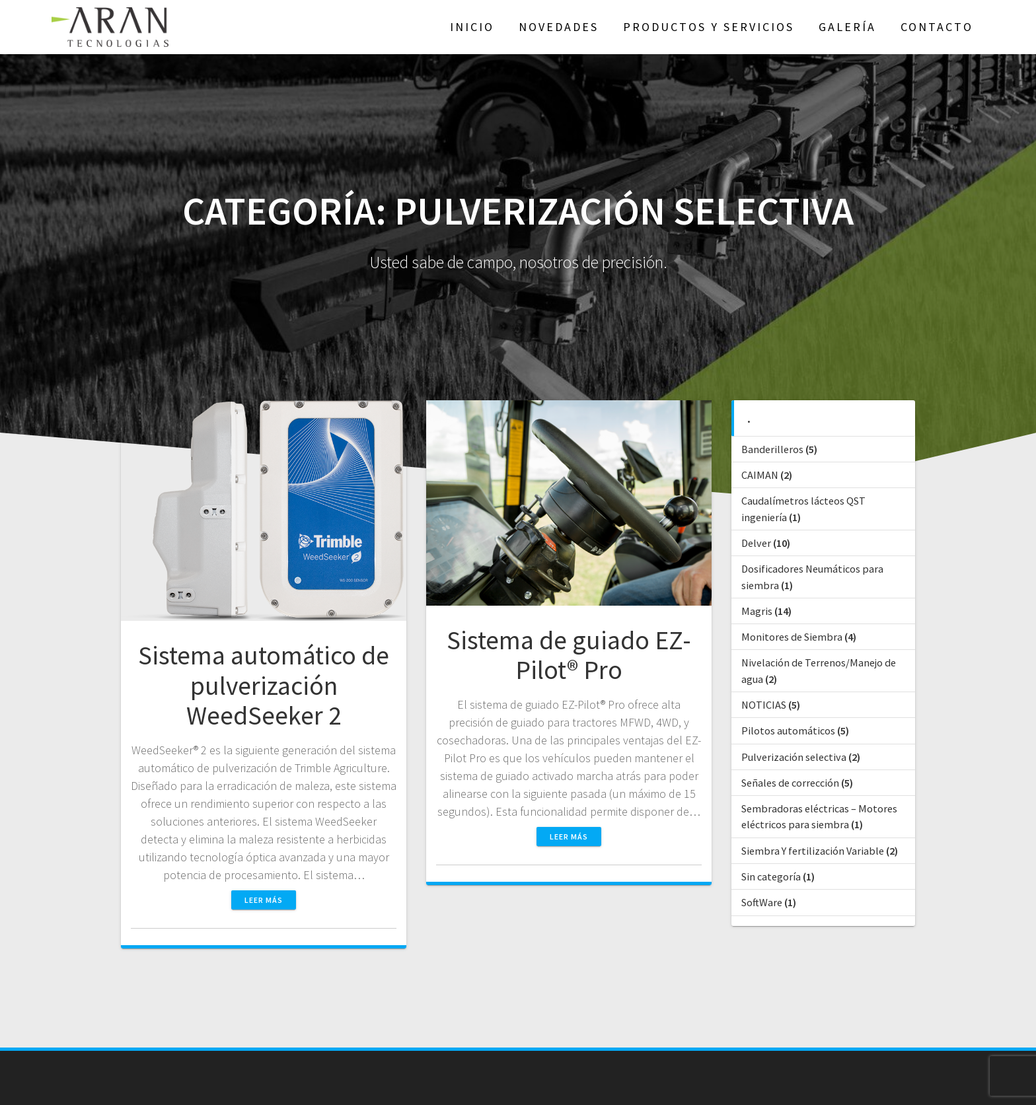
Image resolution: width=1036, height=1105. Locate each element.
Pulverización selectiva (793, 757)
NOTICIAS (763, 704)
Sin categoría (771, 876)
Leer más (263, 900)
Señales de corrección (790, 782)
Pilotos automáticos (788, 730)
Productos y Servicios (708, 26)
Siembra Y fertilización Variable (812, 850)
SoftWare (761, 902)
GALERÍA (847, 26)
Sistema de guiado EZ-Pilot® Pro (569, 655)
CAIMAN (759, 474)
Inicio (472, 26)
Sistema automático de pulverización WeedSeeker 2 (263, 685)
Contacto (937, 26)
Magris (756, 611)
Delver (756, 543)
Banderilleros (772, 449)
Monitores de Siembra (791, 636)
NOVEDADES (559, 26)
